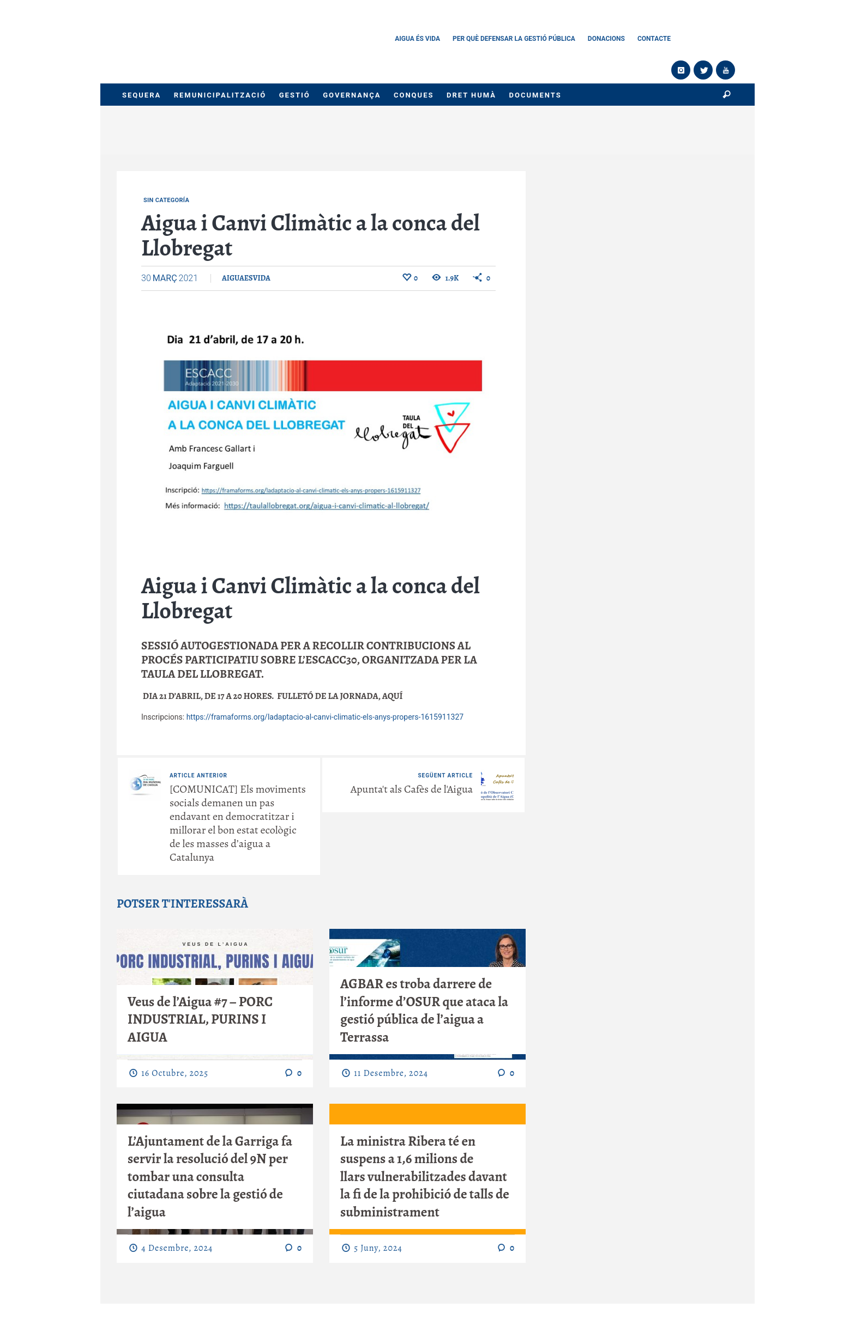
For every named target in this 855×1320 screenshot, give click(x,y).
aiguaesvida (246, 278)
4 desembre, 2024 (177, 1248)
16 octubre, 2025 (174, 1073)
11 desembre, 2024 (391, 1073)
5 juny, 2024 (378, 1248)
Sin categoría (166, 200)
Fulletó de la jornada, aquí (339, 696)
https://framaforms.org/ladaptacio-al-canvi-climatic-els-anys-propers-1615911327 (325, 717)
